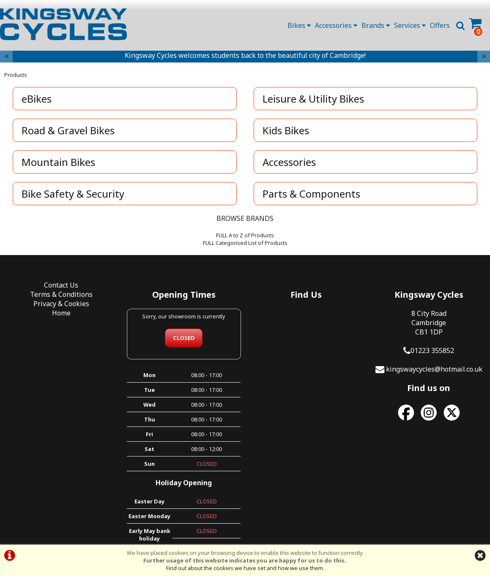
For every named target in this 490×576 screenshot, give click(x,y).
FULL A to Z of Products (245, 235)
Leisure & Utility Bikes (313, 99)
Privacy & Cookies (61, 303)
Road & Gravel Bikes (68, 130)
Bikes (299, 25)
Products (15, 75)
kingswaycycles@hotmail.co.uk (434, 369)
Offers (440, 25)
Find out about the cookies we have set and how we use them (244, 568)
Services (410, 25)
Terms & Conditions (61, 294)
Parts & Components (311, 194)
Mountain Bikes (58, 162)
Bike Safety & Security (73, 194)
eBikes (37, 99)
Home (61, 313)
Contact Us (61, 285)
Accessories (336, 25)
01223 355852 (432, 350)
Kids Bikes (286, 130)
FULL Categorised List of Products (245, 243)
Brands (375, 25)
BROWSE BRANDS (245, 218)
